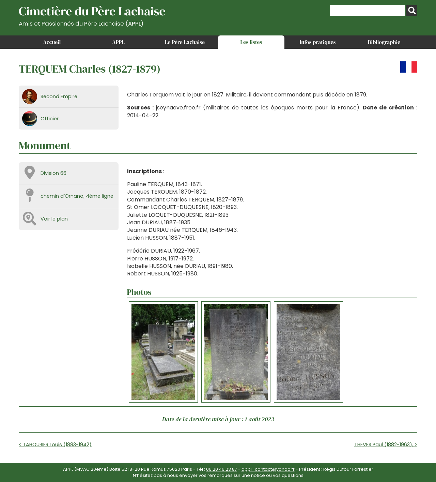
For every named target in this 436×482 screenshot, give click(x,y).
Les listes (251, 42)
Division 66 (53, 173)
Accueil (52, 42)
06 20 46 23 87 (221, 469)
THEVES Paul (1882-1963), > (385, 444)
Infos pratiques (317, 42)
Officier (50, 118)
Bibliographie (384, 42)
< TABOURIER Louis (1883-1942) (55, 444)
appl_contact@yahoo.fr (268, 469)
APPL (118, 42)
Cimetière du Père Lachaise (92, 15)
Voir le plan (54, 218)
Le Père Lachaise (185, 42)
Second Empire (59, 96)
